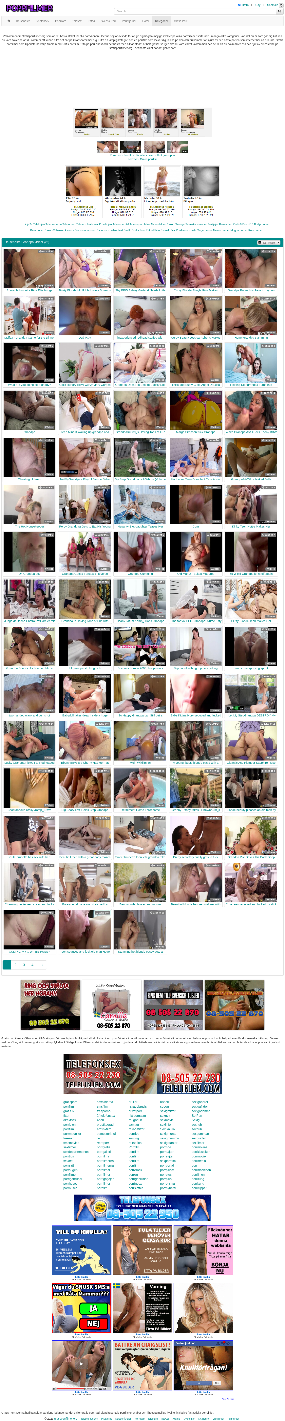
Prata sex (92, 224)
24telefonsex (106, 1115)
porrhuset (70, 1183)
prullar (133, 1102)
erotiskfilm (104, 1129)
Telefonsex (69, 224)
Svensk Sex (168, 230)
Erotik (127, 230)
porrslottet (136, 1188)
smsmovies (71, 1143)
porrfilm (68, 1106)
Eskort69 (50, 230)
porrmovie (199, 1156)
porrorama (167, 1183)
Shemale (272, 5)
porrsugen (70, 1170)
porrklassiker (201, 1151)
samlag (134, 1124)
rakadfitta (135, 1143)
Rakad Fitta (153, 230)
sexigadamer (201, 1111)
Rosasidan (225, 224)
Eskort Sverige (176, 224)
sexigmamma (169, 1138)
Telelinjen (39, 224)
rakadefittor (136, 1129)
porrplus (166, 1174)
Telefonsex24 (121, 224)
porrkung (198, 1179)
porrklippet (199, 1188)
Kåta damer (255, 230)
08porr (164, 1102)
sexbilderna (105, 1102)
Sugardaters (204, 230)
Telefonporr (136, 224)
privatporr (135, 1111)
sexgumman (200, 1133)
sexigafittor (167, 1111)
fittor (66, 1115)
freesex (68, 1138)
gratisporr (70, 1102)
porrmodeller (72, 1133)
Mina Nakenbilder (155, 224)
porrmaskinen (201, 1170)
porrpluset (167, 1170)
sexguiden (199, 1138)
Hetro (245, 5)
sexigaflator (200, 1106)
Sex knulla (167, 1129)
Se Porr (197, 1115)
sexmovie (167, 1120)
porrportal (167, 1165)
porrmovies (199, 1147)
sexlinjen (166, 1124)
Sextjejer (213, 224)
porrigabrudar (72, 1179)
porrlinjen (198, 1174)
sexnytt (165, 1115)
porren (133, 1174)
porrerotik (135, 1170)
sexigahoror (200, 1102)
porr (194, 1165)
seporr (164, 1106)
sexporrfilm (168, 1161)
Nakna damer (221, 230)
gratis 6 (68, 1111)
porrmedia (199, 1161)
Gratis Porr (138, 230)
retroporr (103, 1143)
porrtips (134, 1133)
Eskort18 (247, 224)
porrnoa (165, 1147)
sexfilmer (198, 1143)
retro (100, 1138)
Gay (257, 5)
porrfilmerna (105, 1161)
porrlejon (69, 1124)
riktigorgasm (137, 1115)
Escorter (102, 230)
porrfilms (103, 1156)
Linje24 (28, 224)
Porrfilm (134, 1147)
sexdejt (68, 1161)
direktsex (69, 1120)
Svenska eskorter (196, 224)
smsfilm (102, 1106)
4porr (100, 1120)
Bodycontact (261, 224)
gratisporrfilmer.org (65, 1418)
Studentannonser (85, 230)
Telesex (81, 224)
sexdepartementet (76, 1151)
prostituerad (105, 1124)
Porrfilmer (182, 230)
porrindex (135, 1183)
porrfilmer (103, 1170)
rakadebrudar (138, 1106)
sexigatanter (168, 1143)
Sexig (196, 1120)
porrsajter (167, 1151)
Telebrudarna (54, 224)
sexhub (197, 1124)
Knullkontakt (115, 230)
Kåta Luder (37, 230)
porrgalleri (104, 1151)
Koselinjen (105, 224)
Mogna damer (239, 230)
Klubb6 (237, 224)
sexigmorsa (168, 1133)
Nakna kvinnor (65, 230)
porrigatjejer (105, 1179)
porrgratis (103, 1147)
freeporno (104, 1111)
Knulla (193, 230)
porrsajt (68, 1165)
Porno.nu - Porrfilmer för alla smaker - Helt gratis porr (142, 155)
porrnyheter (168, 1188)
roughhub (135, 1120)
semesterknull (107, 1133)
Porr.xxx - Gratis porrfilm (143, 159)
